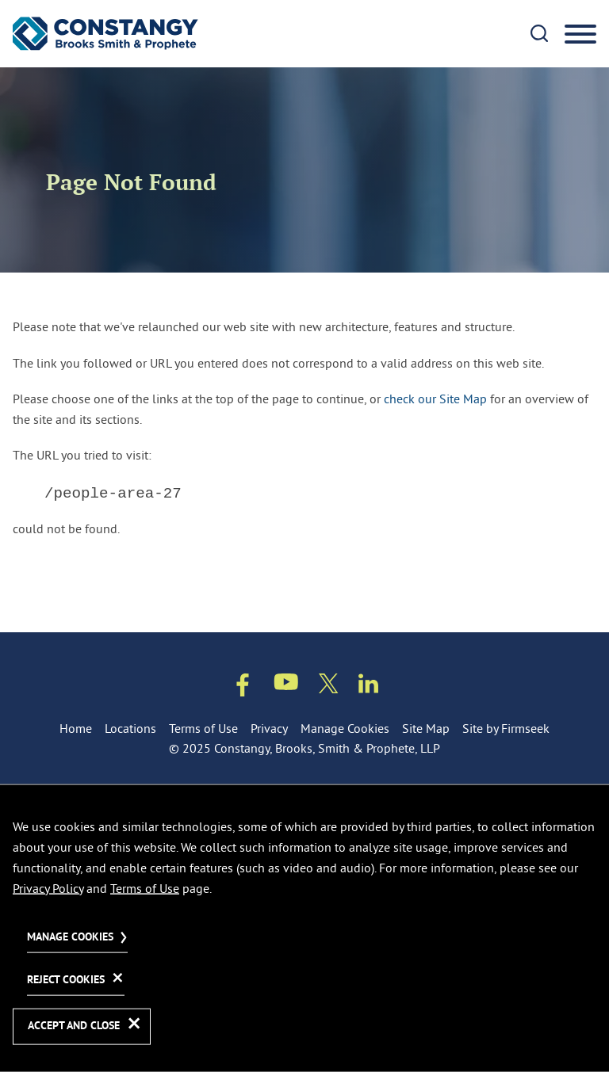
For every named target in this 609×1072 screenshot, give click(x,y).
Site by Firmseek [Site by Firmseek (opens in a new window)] (506, 728)
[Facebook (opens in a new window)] (243, 688)
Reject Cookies (66, 980)
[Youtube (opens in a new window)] (286, 685)
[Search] (539, 33)
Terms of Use (203, 728)
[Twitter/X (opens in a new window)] (329, 686)
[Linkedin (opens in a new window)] (368, 686)
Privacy (269, 728)
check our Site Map (435, 398)
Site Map (426, 728)
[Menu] (580, 35)
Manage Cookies (345, 728)
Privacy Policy (48, 887)
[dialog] (304, 928)
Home (75, 728)
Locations (130, 728)
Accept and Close (74, 1026)
